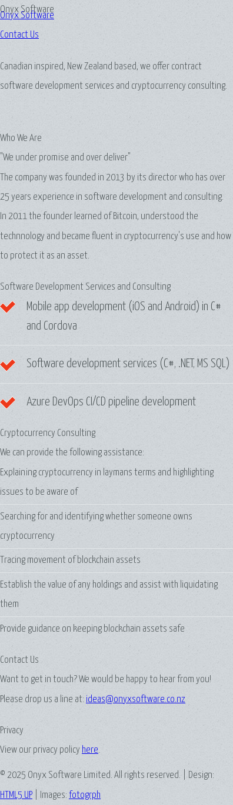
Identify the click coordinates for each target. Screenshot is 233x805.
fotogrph (85, 795)
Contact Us (19, 35)
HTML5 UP (16, 795)
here (90, 750)
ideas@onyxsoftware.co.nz (135, 700)
